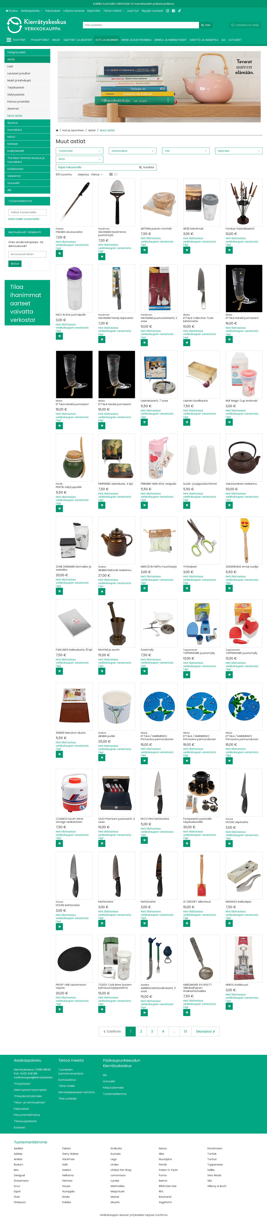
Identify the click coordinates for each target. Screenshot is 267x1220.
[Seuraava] (205, 1031)
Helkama (68, 1175)
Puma (163, 1175)
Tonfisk (212, 1154)
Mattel (115, 1197)
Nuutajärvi (165, 1159)
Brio (16, 1170)
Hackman (68, 1159)
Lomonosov (118, 1175)
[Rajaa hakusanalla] (106, 167)
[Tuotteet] (17, 40)
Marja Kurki (117, 1191)
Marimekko (118, 1186)
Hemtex (67, 1181)
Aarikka (18, 1148)
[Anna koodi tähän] (27, 254)
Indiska (66, 1202)
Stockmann (214, 1148)
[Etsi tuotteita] (148, 25)
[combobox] (148, 25)
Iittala (66, 1197)
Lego (114, 1159)
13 (185, 1031)
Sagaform (165, 1202)
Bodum (18, 1164)
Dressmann (21, 1181)
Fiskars (66, 1148)
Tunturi (212, 1159)
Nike (161, 1154)
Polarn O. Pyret (168, 1170)
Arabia (18, 1159)
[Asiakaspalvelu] (31, 10)
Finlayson (20, 1202)
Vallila (211, 1170)
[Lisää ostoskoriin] (59, 253)
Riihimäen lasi (167, 1186)
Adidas (18, 1154)
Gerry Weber (70, 1154)
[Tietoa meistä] (114, 10)
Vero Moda (214, 1175)
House (66, 1186)
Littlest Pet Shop (121, 1170)
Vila (209, 1181)
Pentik (163, 1164)
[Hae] (206, 25)
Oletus (97, 174)
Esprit (17, 1191)
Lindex (115, 1164)
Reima (163, 1181)
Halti (65, 1164)
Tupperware (215, 1164)
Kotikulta (116, 1148)
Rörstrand (165, 1197)
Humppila (68, 1191)
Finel (17, 1197)
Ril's (161, 1191)
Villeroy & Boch (216, 1186)
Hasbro (66, 1170)
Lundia (115, 1181)
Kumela (116, 1154)
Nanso (163, 1148)
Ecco (17, 1186)
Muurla (115, 1202)
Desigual (19, 1175)
